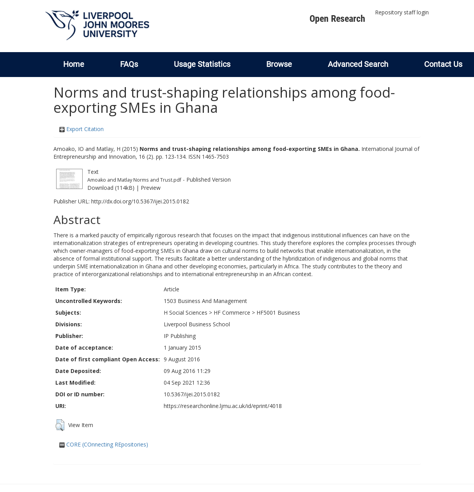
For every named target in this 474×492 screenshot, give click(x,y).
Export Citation (81, 129)
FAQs (129, 64)
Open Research (337, 18)
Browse (279, 64)
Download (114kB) (110, 187)
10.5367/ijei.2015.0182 (192, 394)
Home (73, 64)
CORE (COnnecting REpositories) (103, 444)
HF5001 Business (278, 312)
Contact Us (443, 64)
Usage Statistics (202, 64)
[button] (59, 425)
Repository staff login (402, 12)
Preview (151, 187)
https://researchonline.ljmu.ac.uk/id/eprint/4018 (223, 406)
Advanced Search (358, 64)
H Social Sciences (185, 312)
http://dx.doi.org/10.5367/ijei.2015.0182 (140, 201)
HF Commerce (232, 312)
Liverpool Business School (197, 324)
